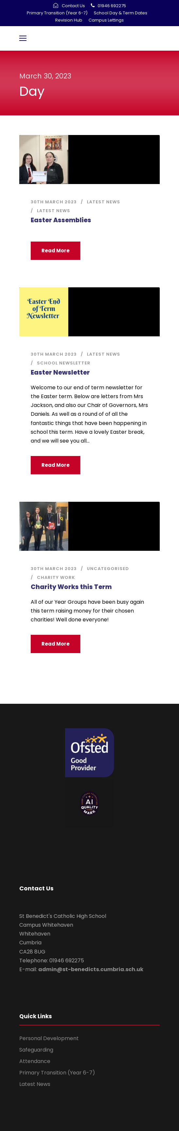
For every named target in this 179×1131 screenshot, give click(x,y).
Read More (55, 250)
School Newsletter (63, 363)
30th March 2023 (54, 202)
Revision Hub (68, 20)
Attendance (34, 1061)
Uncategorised (108, 569)
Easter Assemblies (61, 220)
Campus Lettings (106, 20)
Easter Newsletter (60, 372)
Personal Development (49, 1038)
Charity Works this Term (71, 586)
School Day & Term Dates (120, 13)
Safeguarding (36, 1050)
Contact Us (73, 6)
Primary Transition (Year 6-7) (57, 13)
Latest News (103, 202)
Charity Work (56, 577)
